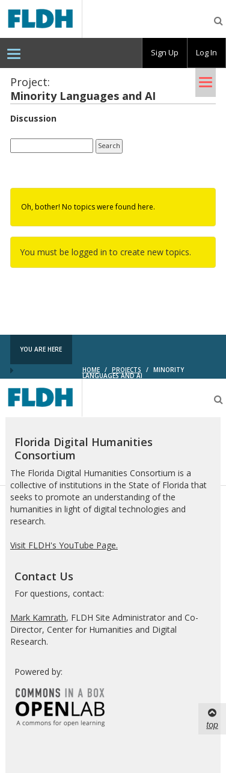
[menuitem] (14, 53)
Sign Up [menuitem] (165, 52)
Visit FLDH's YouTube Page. (64, 545)
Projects (126, 369)
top (212, 718)
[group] (165, 53)
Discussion (33, 118)
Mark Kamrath (38, 617)
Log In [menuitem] (206, 52)
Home (91, 369)
